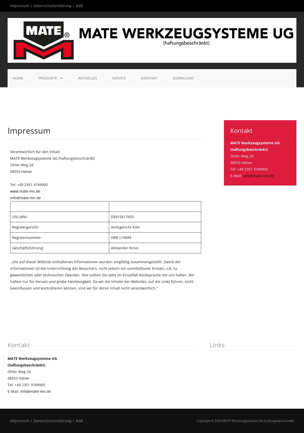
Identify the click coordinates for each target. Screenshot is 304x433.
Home (18, 78)
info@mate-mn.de (25, 197)
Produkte (51, 78)
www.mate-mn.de (25, 191)
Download (183, 78)
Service (119, 78)
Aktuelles (87, 78)
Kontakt (149, 78)
